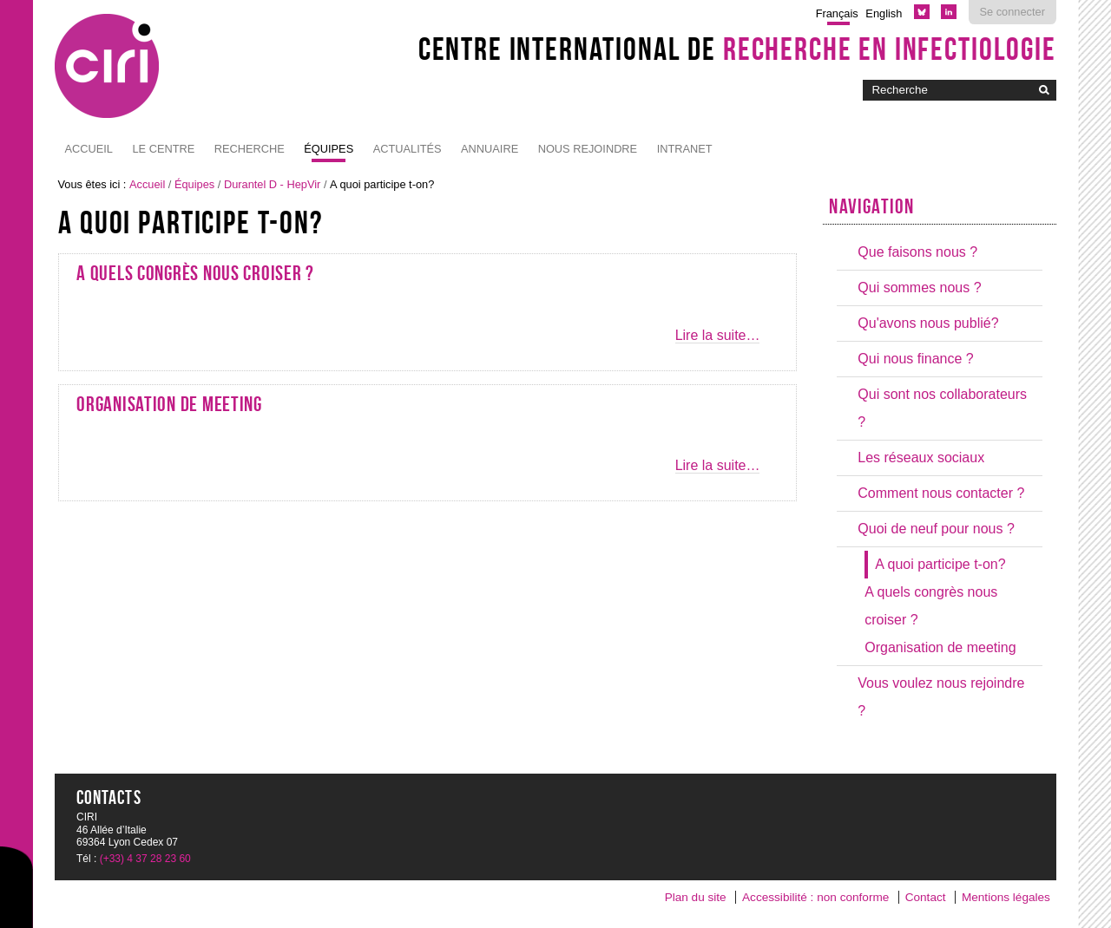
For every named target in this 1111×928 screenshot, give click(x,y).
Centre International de (737, 48)
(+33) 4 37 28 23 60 (145, 859)
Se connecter (1012, 11)
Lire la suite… (717, 335)
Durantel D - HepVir (272, 184)
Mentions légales (1006, 897)
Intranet (685, 148)
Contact (925, 897)
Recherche (249, 148)
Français (837, 13)
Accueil (89, 148)
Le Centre (163, 148)
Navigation (871, 206)
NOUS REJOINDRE (587, 148)
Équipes (328, 148)
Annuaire (489, 148)
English (883, 13)
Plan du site (695, 897)
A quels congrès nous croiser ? (195, 273)
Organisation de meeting (169, 404)
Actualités (407, 148)
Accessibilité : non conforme (815, 897)
